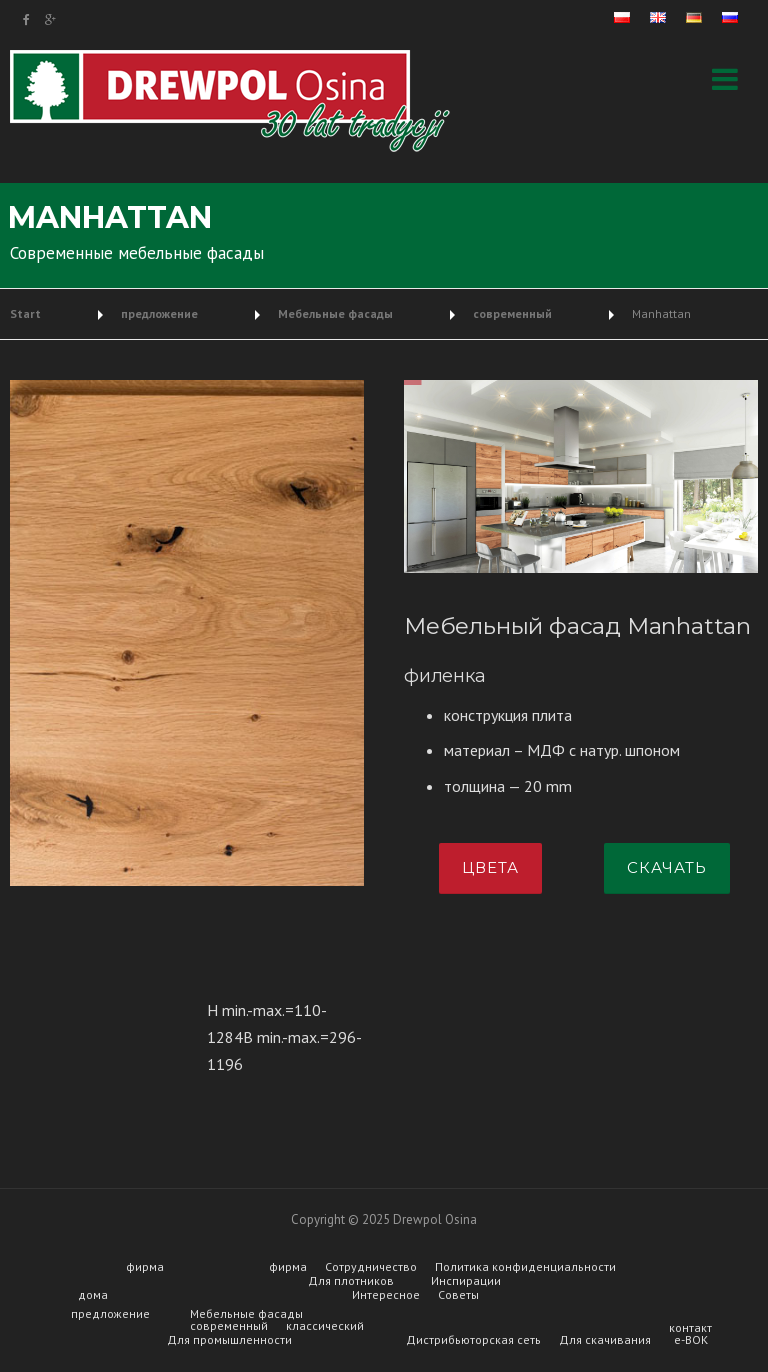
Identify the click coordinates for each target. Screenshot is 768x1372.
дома (93, 1295)
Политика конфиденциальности (525, 1267)
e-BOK (691, 1340)
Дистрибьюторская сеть (473, 1340)
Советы (458, 1295)
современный (229, 1326)
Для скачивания (605, 1340)
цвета (490, 867)
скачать (667, 867)
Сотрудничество (371, 1267)
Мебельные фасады (246, 1314)
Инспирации (466, 1281)
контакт (690, 1328)
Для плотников (351, 1281)
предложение (110, 1314)
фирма (145, 1267)
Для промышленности (229, 1340)
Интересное (386, 1295)
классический (325, 1326)
